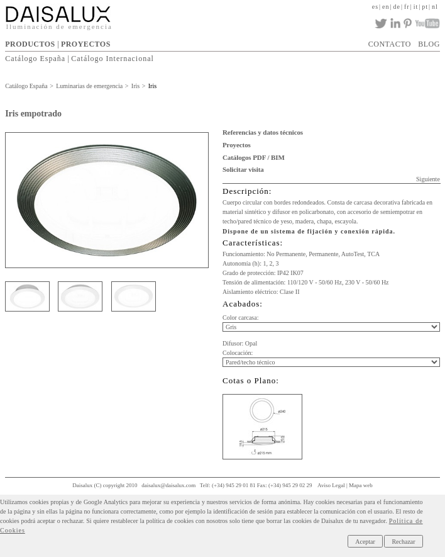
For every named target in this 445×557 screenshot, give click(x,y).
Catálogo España (35, 58)
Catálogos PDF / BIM (253, 157)
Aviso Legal (331, 485)
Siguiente (428, 179)
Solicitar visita (243, 169)
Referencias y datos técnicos (262, 132)
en (385, 6)
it (416, 6)
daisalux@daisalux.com (168, 485)
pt (425, 6)
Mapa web (361, 485)
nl (435, 6)
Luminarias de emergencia (89, 85)
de (396, 6)
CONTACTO (389, 44)
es (375, 6)
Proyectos (236, 145)
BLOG (429, 44)
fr (407, 6)
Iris (135, 85)
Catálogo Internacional (112, 58)
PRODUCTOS (30, 44)
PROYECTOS (86, 44)
